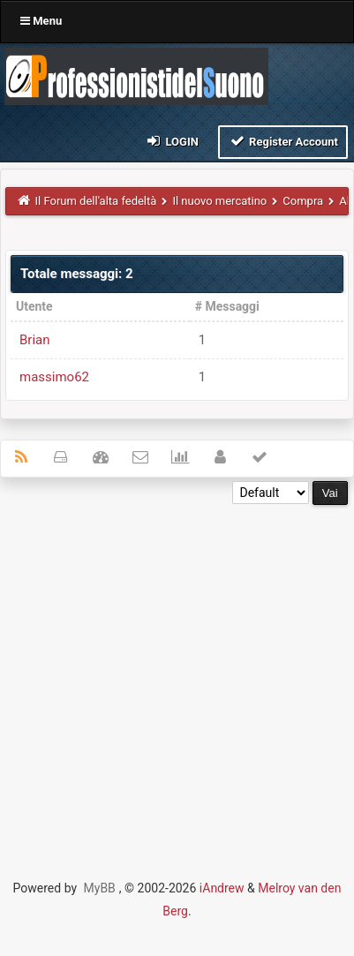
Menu (41, 20)
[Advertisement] (177, 682)
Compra (302, 200)
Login (172, 140)
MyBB (100, 888)
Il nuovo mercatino (219, 200)
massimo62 (54, 377)
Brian (34, 340)
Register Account (283, 140)
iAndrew (222, 888)
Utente (34, 306)
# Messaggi (227, 306)
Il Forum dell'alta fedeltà (96, 200)
